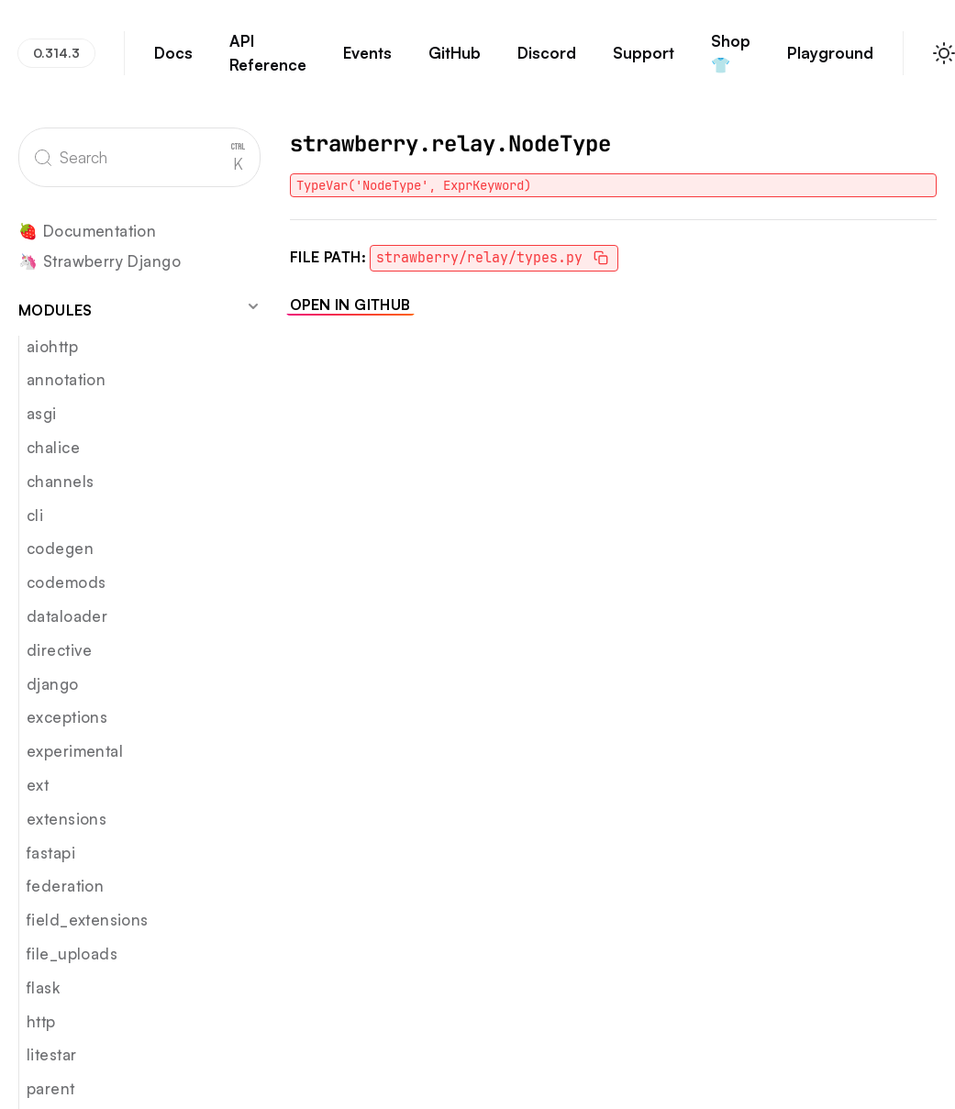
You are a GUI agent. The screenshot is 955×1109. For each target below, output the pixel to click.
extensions (66, 818)
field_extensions (88, 919)
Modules (139, 309)
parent (51, 1088)
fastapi (51, 852)
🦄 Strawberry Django (99, 262)
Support (643, 61)
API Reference (267, 61)
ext (38, 784)
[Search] (139, 157)
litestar (51, 1054)
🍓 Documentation (87, 231)
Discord (546, 61)
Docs (173, 61)
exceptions (67, 716)
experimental (75, 750)
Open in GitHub (350, 304)
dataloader (67, 616)
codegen (60, 548)
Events (367, 61)
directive (60, 650)
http (41, 1021)
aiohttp (52, 346)
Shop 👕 (731, 61)
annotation (66, 379)
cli (35, 515)
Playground (830, 61)
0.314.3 (56, 53)
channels (60, 481)
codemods (66, 582)
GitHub (454, 61)
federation (65, 885)
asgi (42, 413)
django (53, 683)
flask (43, 987)
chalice (53, 447)
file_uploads (72, 953)
